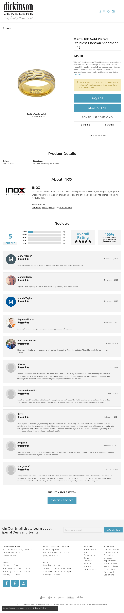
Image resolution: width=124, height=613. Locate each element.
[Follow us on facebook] (6, 583)
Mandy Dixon (24, 277)
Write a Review (62, 500)
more (78, 74)
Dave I (20, 414)
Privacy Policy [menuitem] (110, 569)
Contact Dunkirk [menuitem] (111, 549)
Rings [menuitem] (86, 557)
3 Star (24, 237)
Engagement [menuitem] (90, 555)
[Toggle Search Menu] (99, 11)
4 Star (24, 234)
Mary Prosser (24, 255)
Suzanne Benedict (27, 390)
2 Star (24, 240)
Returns (109, 125)
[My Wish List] (108, 11)
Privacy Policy (39, 608)
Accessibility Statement (99, 604)
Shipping (85, 125)
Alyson (21, 364)
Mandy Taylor (24, 298)
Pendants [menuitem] (88, 563)
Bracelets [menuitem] (88, 566)
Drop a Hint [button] (97, 107)
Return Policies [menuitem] (111, 566)
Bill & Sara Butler (26, 340)
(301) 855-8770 (37, 116)
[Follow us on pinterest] (15, 583)
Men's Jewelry (48, 207)
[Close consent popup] (56, 608)
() (64, 232)
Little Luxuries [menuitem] (90, 569)
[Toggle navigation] (119, 11)
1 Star (24, 243)
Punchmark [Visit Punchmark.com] (87, 604)
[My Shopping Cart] (113, 11)
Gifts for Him (65, 207)
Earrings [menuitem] (88, 560)
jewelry (8, 28)
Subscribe (113, 529)
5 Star (24, 232)
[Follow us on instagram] (23, 583)
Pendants (36, 207)
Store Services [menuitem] (110, 563)
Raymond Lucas (25, 319)
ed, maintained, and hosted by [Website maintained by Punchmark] (73, 604)
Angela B (22, 442)
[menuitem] (42, 597)
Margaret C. (23, 466)
